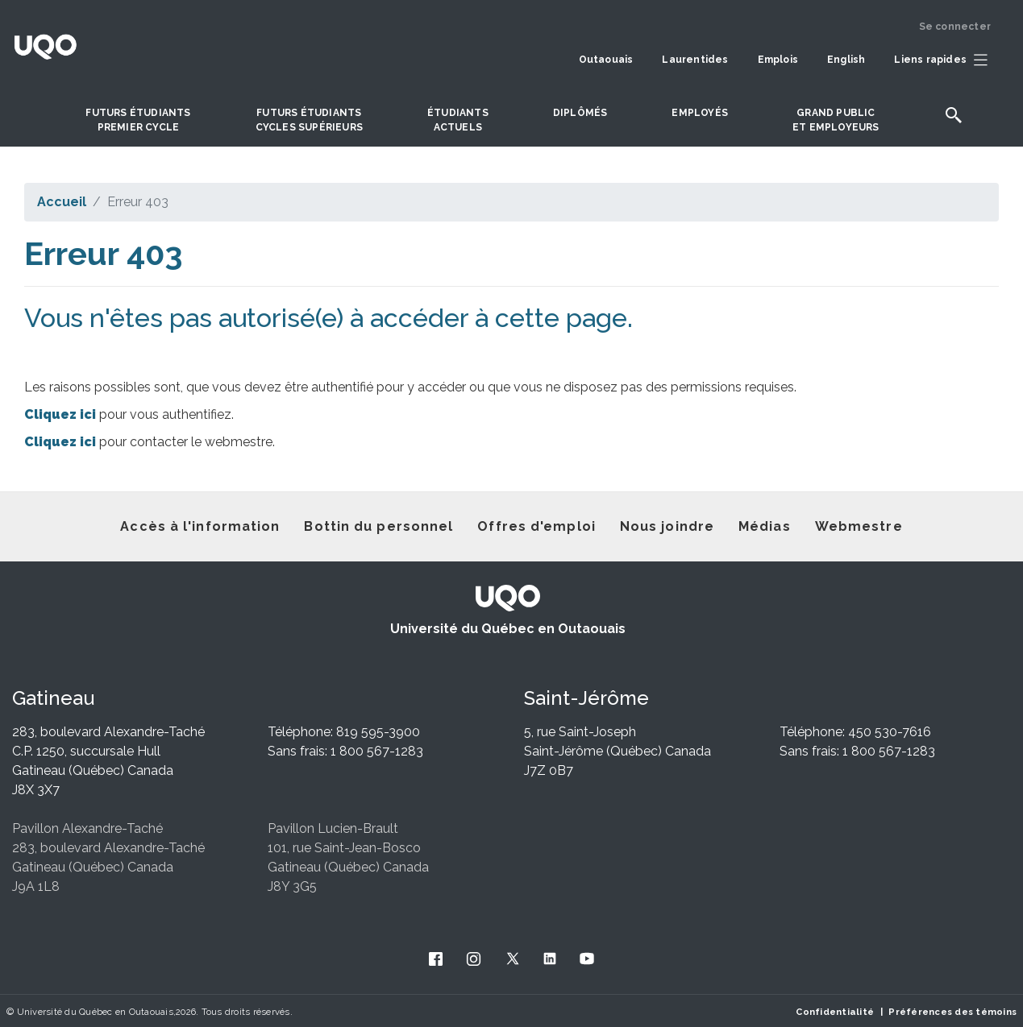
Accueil (61, 201)
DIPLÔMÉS (580, 112)
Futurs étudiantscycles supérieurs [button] (309, 120)
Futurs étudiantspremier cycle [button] (137, 120)
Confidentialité (835, 1011)
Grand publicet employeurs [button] (836, 120)
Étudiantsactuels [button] (458, 120)
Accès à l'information (200, 526)
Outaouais (606, 59)
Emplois (778, 59)
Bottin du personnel (378, 526)
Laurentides (695, 59)
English (846, 59)
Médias (764, 526)
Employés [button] (700, 112)
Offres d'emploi (536, 526)
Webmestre (859, 526)
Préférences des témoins (952, 1011)
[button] (945, 60)
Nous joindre (667, 526)
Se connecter (955, 26)
